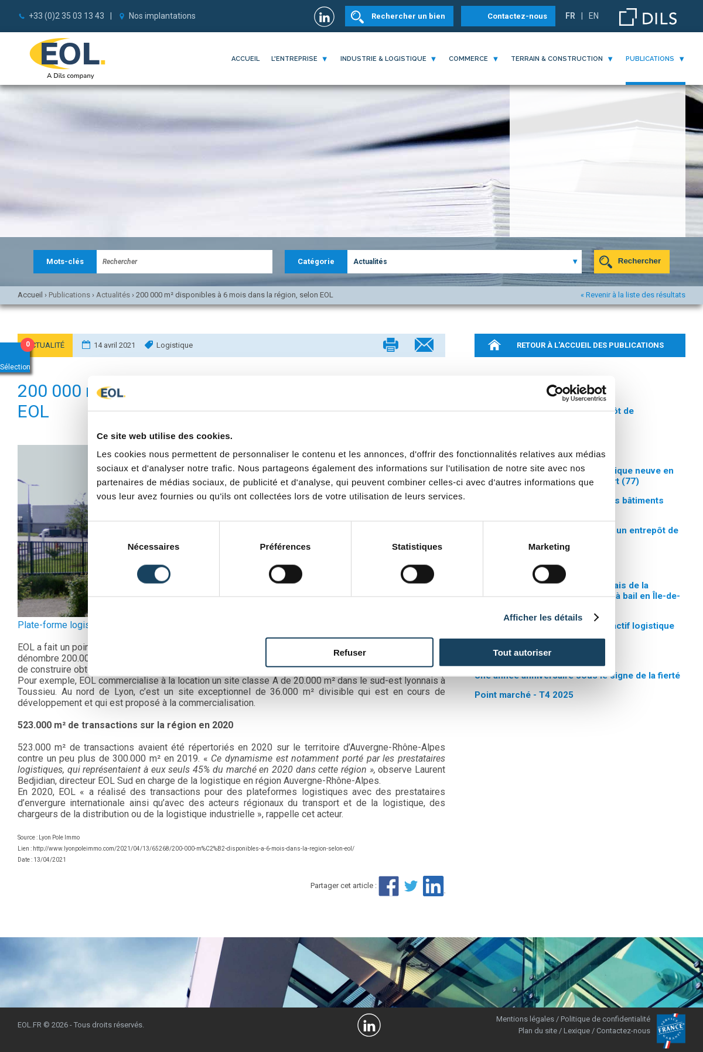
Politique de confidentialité (605, 1019)
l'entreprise (294, 59)
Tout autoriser (522, 652)
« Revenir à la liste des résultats (633, 294)
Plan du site (537, 1030)
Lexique (577, 1030)
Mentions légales (525, 1019)
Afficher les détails (542, 617)
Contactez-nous (517, 16)
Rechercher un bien (408, 16)
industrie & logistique (383, 59)
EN (594, 15)
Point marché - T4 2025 (524, 695)
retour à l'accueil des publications (590, 345)
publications (650, 59)
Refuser (349, 652)
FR (570, 15)
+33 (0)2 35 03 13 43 (66, 15)
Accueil (245, 59)
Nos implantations (162, 15)
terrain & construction (557, 59)
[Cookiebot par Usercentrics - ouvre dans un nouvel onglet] (555, 393)
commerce (468, 59)
